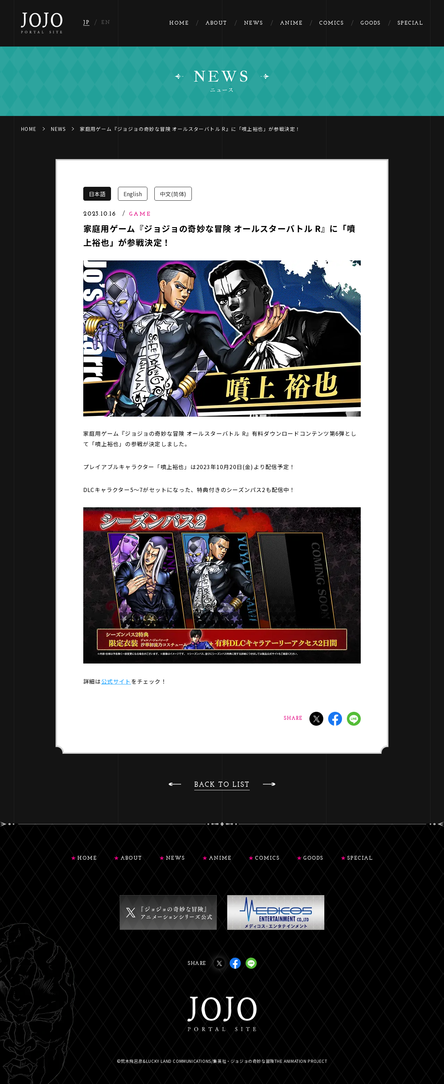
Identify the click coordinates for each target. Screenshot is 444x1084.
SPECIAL (360, 858)
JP (86, 22)
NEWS (58, 128)
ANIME (220, 858)
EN (105, 22)
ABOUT (131, 858)
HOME (29, 128)
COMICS (267, 858)
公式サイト (116, 681)
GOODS (313, 858)
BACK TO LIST (222, 785)
